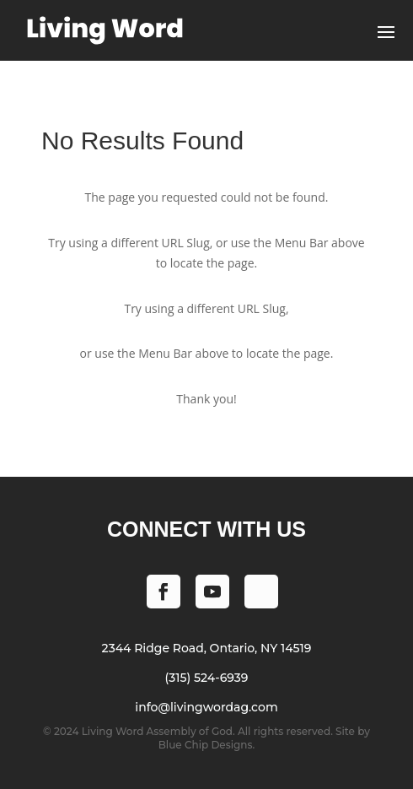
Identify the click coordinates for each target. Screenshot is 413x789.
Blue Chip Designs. (206, 744)
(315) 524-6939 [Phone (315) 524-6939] (207, 677)
